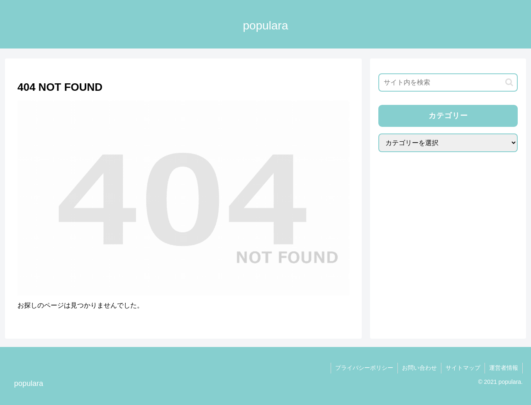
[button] (509, 82)
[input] (448, 82)
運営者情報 (503, 367)
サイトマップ (463, 367)
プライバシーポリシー (364, 367)
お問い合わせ (419, 367)
